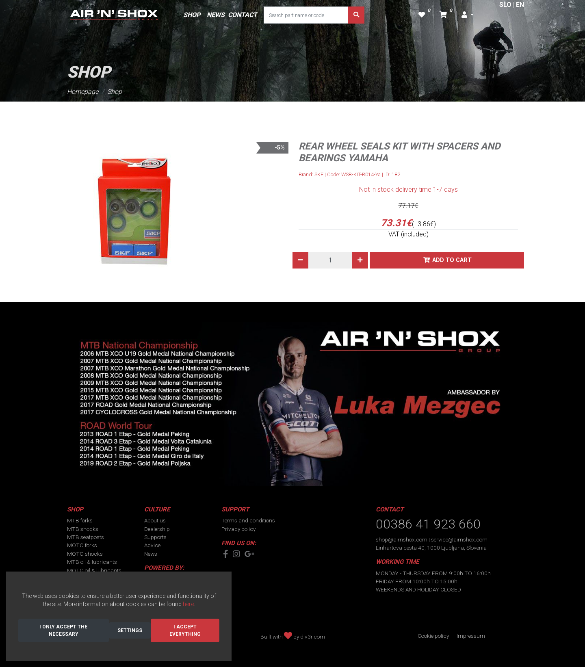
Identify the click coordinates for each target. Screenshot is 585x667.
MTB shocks (82, 529)
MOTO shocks (85, 553)
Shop (114, 91)
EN (520, 5)
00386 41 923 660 (428, 524)
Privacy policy (238, 529)
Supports (155, 537)
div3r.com (312, 636)
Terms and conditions (248, 520)
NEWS (216, 15)
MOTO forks (82, 545)
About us (155, 520)
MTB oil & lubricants (92, 562)
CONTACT (242, 15)
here (188, 604)
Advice (152, 545)
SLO (505, 5)
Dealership (157, 529)
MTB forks (80, 520)
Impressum (471, 635)
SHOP (191, 15)
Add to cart (452, 260)
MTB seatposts (85, 537)
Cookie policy (433, 635)
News (150, 553)
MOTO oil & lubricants (94, 570)
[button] (467, 15)
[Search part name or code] (306, 15)
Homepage (82, 91)
